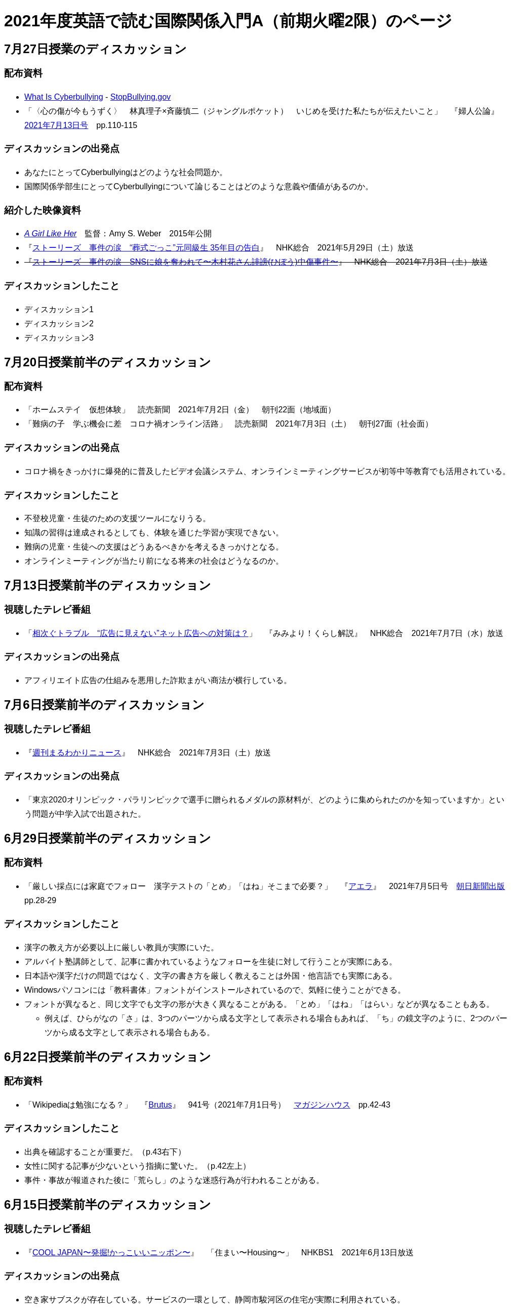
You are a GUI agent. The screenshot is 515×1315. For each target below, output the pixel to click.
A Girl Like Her (50, 233)
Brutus (160, 1104)
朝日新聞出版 (480, 886)
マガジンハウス (322, 1104)
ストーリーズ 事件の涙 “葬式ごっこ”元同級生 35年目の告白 (146, 247)
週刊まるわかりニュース (77, 752)
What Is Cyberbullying (63, 97)
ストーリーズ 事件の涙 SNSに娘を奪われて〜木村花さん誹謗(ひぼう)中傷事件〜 (185, 262)
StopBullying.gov (140, 97)
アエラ (360, 886)
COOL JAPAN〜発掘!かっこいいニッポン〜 (111, 1252)
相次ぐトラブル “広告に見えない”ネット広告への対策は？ (140, 633)
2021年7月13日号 (56, 125)
